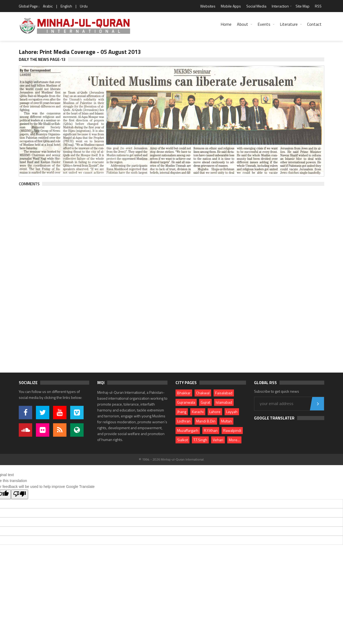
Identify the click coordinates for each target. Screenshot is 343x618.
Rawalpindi (232, 430)
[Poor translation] (19, 494)
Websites (207, 6)
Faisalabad (223, 393)
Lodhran (184, 421)
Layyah (231, 411)
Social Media (256, 6)
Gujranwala (186, 402)
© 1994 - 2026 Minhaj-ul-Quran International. (171, 459)
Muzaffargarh (187, 430)
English (66, 6)
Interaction (280, 6)
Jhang (181, 411)
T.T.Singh (200, 440)
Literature (289, 24)
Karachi (198, 411)
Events (264, 24)
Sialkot (182, 440)
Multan (226, 421)
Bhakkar (184, 393)
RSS (318, 6)
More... (234, 440)
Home (226, 24)
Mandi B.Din (205, 421)
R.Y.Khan (211, 430)
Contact (314, 24)
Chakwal (203, 393)
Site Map (303, 6)
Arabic (48, 6)
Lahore (215, 411)
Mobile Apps (231, 6)
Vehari (218, 440)
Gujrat (205, 402)
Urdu (84, 6)
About (242, 24)
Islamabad (224, 402)
